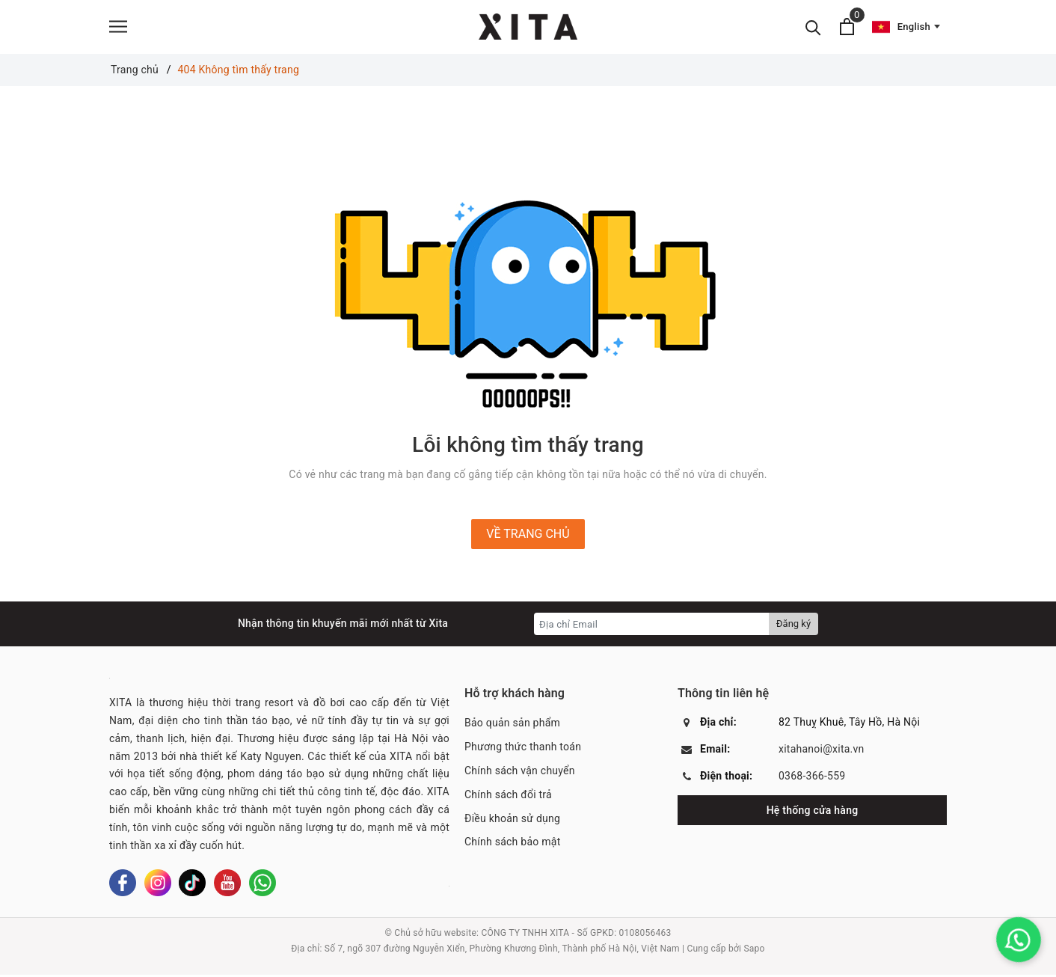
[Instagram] (157, 885)
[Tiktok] (192, 885)
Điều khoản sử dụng (512, 821)
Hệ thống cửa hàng (813, 813)
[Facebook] (122, 885)
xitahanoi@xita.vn (822, 752)
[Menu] (118, 28)
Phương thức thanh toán (522, 750)
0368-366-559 (812, 779)
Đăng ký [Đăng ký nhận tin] (793, 626)
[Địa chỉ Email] (652, 627)
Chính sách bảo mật (512, 845)
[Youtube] (227, 885)
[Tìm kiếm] (813, 28)
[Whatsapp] (262, 885)
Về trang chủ (527, 537)
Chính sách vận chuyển (519, 773)
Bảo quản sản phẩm (512, 726)
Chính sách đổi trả (508, 797)
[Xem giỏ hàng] (847, 28)
